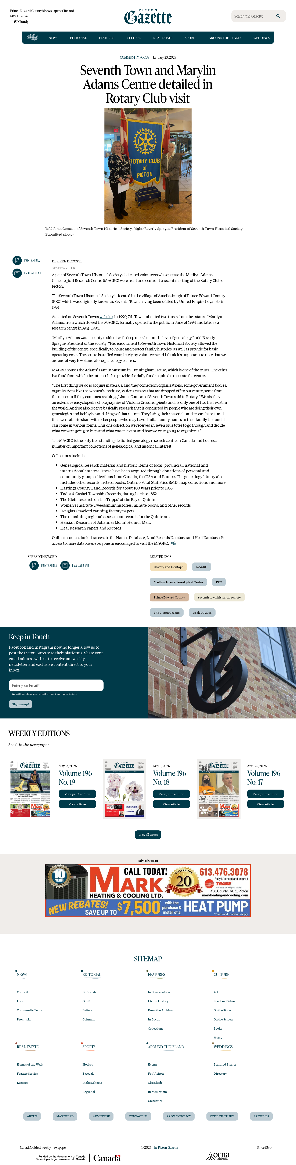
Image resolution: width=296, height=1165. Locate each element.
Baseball (88, 1073)
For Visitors (156, 1073)
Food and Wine (224, 1001)
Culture (134, 38)
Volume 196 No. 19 (75, 777)
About (32, 1116)
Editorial (78, 38)
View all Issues (148, 834)
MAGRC (201, 567)
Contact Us (138, 1116)
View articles (77, 804)
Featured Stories (225, 1064)
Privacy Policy (179, 1116)
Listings (22, 1082)
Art (216, 992)
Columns (89, 1019)
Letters (87, 1010)
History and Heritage (168, 567)
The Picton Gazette (167, 612)
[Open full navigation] (32, 38)
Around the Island (225, 38)
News (53, 38)
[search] (278, 16)
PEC (219, 582)
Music (218, 1037)
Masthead (65, 1116)
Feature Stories (27, 1073)
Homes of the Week (30, 1064)
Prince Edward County (169, 597)
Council (22, 992)
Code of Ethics (222, 1116)
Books (218, 1028)
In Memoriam (157, 1091)
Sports (190, 38)
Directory (220, 1073)
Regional (89, 1091)
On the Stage (222, 1010)
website (106, 316)
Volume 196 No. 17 (263, 777)
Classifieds (155, 1082)
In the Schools (92, 1082)
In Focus (154, 1019)
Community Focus (134, 57)
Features (106, 38)
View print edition (77, 794)
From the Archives (161, 1010)
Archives (261, 1116)
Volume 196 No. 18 (169, 777)
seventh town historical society (219, 597)
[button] (26, 260)
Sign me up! (20, 704)
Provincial (24, 1019)
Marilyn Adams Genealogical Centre (178, 582)
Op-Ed (87, 1001)
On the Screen (223, 1019)
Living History (158, 1001)
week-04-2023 (202, 612)
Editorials (89, 992)
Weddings (261, 38)
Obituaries (155, 1101)
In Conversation (159, 992)
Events (152, 1064)
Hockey (88, 1064)
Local (20, 1001)
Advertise (101, 1116)
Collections (155, 1028)
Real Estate (162, 38)
